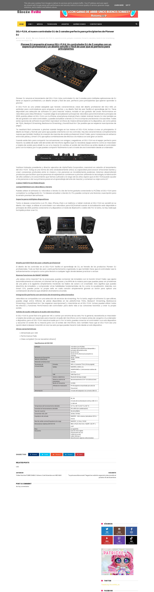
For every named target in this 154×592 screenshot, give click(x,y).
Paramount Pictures (116, 173)
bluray (120, 201)
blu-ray (112, 201)
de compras (114, 209)
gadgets (70, 39)
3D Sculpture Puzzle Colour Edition (114, 145)
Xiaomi (105, 201)
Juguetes (64, 24)
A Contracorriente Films (110, 149)
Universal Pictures (108, 197)
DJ (53, 39)
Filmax (123, 157)
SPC (104, 177)
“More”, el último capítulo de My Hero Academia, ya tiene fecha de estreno (123, 559)
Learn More (119, 5)
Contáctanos (95, 24)
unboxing (112, 221)
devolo (123, 209)
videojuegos (122, 221)
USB (49, 42)
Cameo (133, 153)
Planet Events (130, 173)
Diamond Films (113, 157)
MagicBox (127, 165)
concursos (127, 205)
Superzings (132, 181)
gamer (126, 213)
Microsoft (120, 169)
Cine (28, 24)
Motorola (129, 169)
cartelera (128, 201)
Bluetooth (42, 39)
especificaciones (60, 39)
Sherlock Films (112, 177)
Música (39, 24)
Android (105, 153)
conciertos (117, 205)
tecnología (43, 42)
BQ (111, 153)
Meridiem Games (108, 169)
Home (20, 24)
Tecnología (51, 24)
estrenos (118, 213)
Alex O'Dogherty (126, 149)
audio (36, 39)
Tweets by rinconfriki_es (110, 92)
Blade (126, 153)
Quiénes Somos (78, 24)
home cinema (107, 217)
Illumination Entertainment (112, 165)
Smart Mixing (30, 42)
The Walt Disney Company (111, 185)
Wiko (130, 197)
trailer (104, 221)
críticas (105, 209)
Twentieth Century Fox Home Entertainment (117, 193)
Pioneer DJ (85, 39)
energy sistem (107, 213)
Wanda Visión (121, 197)
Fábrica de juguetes (109, 161)
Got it (128, 5)
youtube (132, 221)
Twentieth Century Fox (110, 189)
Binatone (118, 153)
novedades (77, 39)
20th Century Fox (108, 142)
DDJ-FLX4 (49, 39)
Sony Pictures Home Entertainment (114, 181)
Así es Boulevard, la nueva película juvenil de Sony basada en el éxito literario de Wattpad (124, 569)
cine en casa (107, 205)
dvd (129, 209)
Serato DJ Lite (20, 42)
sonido (37, 42)
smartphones (119, 217)
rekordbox (92, 39)
